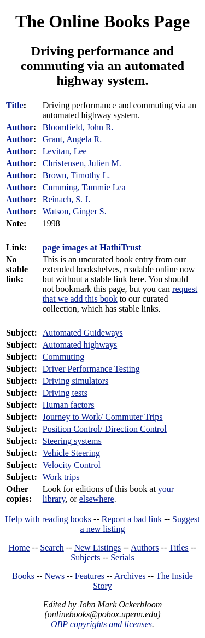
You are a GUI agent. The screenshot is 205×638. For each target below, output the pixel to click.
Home (19, 547)
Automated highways (80, 344)
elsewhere (96, 499)
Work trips (61, 477)
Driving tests (65, 392)
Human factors (69, 404)
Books (23, 576)
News (55, 576)
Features (89, 576)
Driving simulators (75, 380)
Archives (130, 576)
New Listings (97, 547)
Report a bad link (132, 519)
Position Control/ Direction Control (105, 429)
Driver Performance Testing (91, 368)
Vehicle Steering (71, 453)
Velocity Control (72, 465)
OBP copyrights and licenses (101, 624)
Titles (179, 547)
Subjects (85, 557)
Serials (122, 557)
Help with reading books (48, 519)
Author (19, 127)
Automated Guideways (83, 332)
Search (52, 547)
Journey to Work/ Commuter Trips (103, 417)
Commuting (63, 356)
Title (15, 105)
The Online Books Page (102, 21)
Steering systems (72, 441)
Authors (145, 547)
